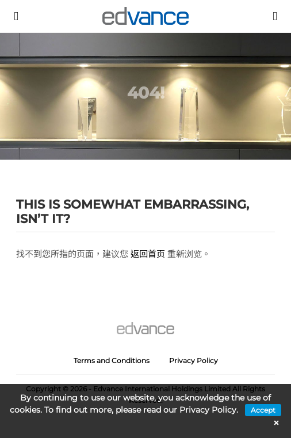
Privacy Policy (193, 360)
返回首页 (148, 253)
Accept (263, 410)
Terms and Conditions (112, 360)
